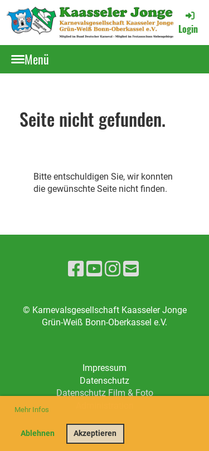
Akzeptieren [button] (95, 433)
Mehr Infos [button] (31, 409)
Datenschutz (104, 380)
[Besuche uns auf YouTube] (94, 269)
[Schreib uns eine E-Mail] (131, 269)
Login (188, 22)
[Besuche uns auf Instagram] (112, 269)
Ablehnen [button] (38, 433)
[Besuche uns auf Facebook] (76, 269)
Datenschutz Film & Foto (104, 393)
